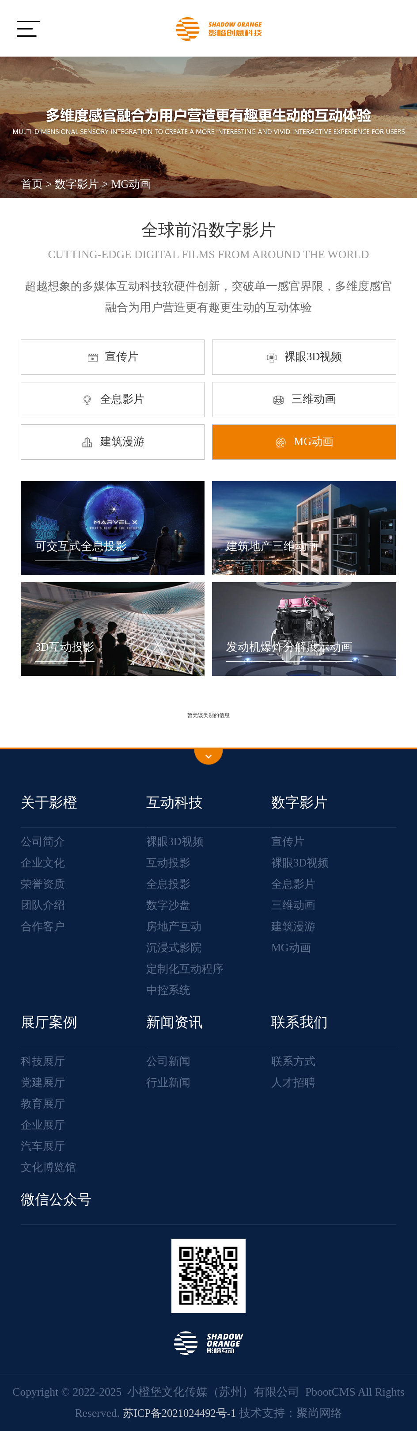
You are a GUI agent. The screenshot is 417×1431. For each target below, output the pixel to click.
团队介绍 (44, 905)
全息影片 (294, 884)
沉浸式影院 (175, 947)
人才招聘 (294, 1082)
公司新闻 (169, 1061)
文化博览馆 (49, 1167)
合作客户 (44, 926)
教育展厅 (44, 1103)
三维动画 (294, 905)
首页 (32, 184)
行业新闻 (169, 1082)
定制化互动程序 (186, 968)
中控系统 (169, 990)
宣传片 (288, 841)
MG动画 (134, 184)
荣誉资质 (44, 884)
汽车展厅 (44, 1146)
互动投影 (169, 862)
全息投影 (169, 884)
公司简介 (44, 841)
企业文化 (44, 862)
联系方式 (294, 1061)
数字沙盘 (169, 905)
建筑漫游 (294, 926)
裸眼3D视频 (176, 841)
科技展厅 (44, 1061)
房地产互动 (175, 926)
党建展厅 (44, 1082)
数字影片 (79, 184)
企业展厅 (44, 1124)
